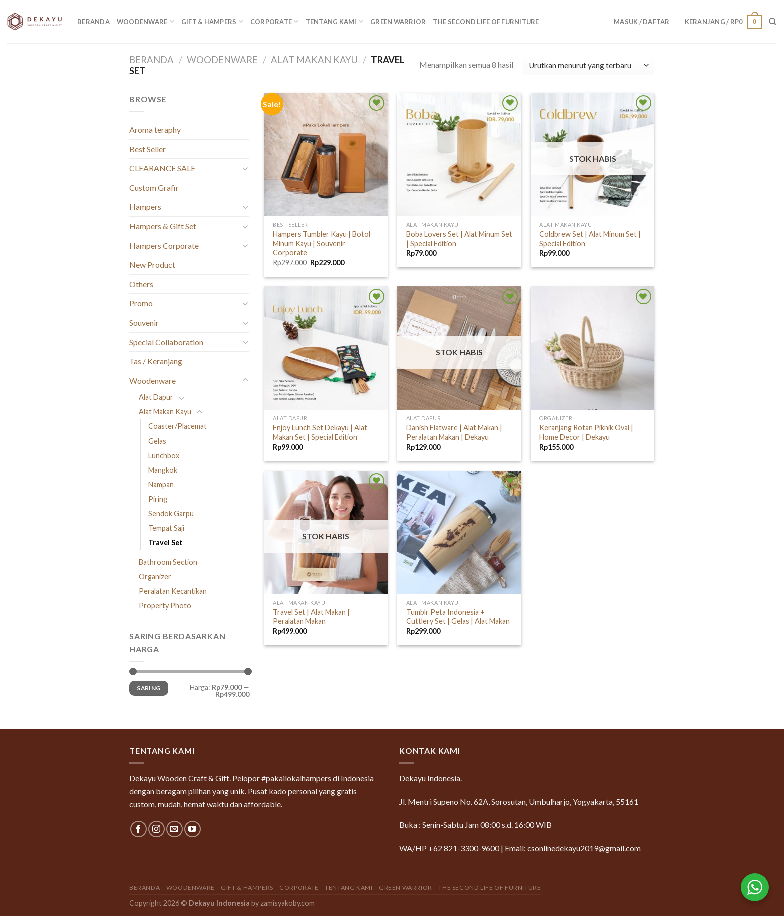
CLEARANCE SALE (163, 168)
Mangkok (163, 470)
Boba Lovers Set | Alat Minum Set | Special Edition (459, 239)
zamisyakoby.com (287, 903)
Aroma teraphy (155, 129)
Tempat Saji (166, 528)
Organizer (155, 576)
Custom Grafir (154, 187)
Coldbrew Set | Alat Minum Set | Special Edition (590, 239)
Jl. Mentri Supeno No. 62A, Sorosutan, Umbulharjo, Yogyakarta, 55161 (519, 801)
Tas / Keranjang (156, 361)
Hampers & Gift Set (163, 226)
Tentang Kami (335, 21)
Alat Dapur (156, 397)
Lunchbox (164, 455)
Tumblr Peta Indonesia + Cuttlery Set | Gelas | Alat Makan (458, 617)
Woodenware (145, 21)
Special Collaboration (167, 342)
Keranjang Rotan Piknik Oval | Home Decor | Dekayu (587, 432)
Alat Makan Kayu (314, 59)
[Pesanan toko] (588, 65)
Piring (158, 499)
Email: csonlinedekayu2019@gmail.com (573, 848)
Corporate (274, 21)
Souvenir (144, 322)
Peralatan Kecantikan (173, 591)
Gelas (157, 441)
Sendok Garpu (171, 513)
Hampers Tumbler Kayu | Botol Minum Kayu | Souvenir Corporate (321, 243)
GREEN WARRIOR (398, 22)
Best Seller (148, 149)
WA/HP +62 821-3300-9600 (450, 848)
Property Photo (165, 605)
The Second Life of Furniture (486, 22)
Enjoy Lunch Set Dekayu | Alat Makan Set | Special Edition (320, 432)
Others (142, 284)
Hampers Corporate (164, 245)
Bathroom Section (168, 562)
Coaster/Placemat (177, 426)
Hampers (146, 206)
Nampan (161, 484)
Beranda (94, 22)
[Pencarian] (772, 21)
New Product (153, 264)
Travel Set (165, 542)
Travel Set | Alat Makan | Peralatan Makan (311, 617)
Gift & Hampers (213, 21)
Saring (148, 688)
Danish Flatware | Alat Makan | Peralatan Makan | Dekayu (454, 432)
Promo (141, 303)
